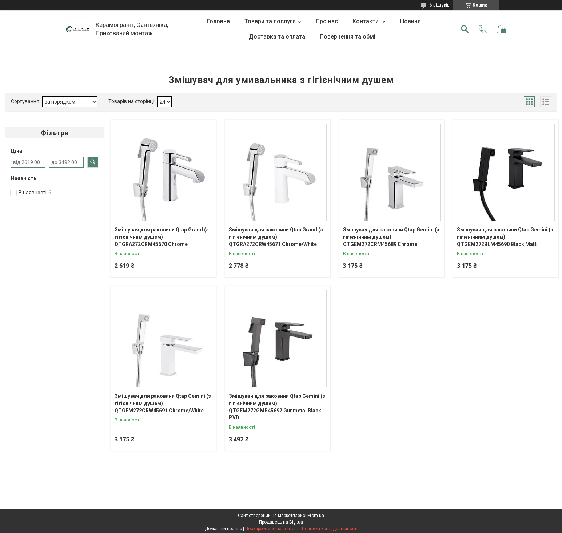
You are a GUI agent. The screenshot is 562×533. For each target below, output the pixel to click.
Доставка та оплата (277, 36)
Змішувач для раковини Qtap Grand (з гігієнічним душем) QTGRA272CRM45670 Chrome (162, 237)
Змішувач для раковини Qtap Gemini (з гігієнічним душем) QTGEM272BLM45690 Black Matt (505, 237)
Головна (218, 21)
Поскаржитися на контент (272, 528)
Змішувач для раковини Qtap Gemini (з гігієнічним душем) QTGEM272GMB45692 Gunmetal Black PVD (277, 406)
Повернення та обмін (349, 36)
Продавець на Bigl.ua (281, 522)
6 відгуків (440, 5)
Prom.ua (315, 515)
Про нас (327, 21)
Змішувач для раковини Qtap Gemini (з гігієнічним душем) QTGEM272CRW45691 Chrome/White (163, 403)
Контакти (366, 21)
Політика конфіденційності (330, 528)
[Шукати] (465, 29)
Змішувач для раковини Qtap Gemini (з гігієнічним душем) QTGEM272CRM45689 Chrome (391, 237)
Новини (410, 21)
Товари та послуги (270, 21)
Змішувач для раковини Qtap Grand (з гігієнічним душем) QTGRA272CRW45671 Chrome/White (276, 237)
